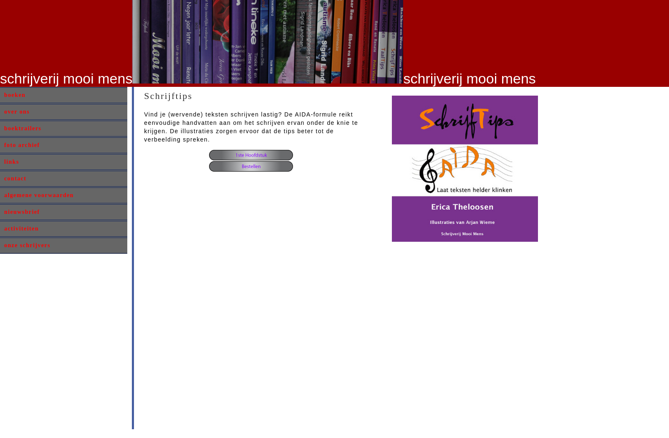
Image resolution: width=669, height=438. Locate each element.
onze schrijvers (27, 245)
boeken (14, 95)
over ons (17, 112)
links (11, 162)
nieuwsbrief (22, 212)
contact (15, 178)
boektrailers (22, 128)
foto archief (22, 145)
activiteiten (21, 228)
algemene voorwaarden (39, 195)
